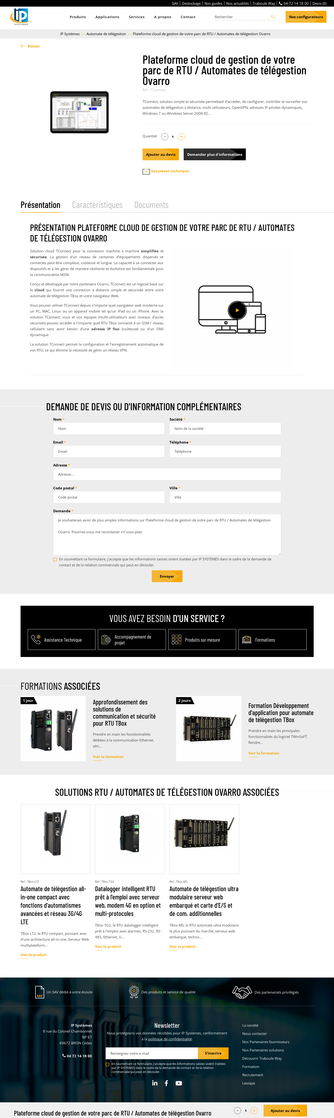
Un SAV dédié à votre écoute (69, 992)
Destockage (191, 3)
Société (175, 419)
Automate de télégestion (107, 33)
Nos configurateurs (306, 16)
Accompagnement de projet (133, 639)
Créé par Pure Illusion (299, 1111)
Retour (30, 46)
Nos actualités (237, 3)
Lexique (248, 1083)
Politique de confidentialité (198, 1111)
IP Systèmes (70, 33)
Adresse (60, 465)
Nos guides (213, 3)
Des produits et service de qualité (168, 992)
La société (250, 1025)
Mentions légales (163, 1111)
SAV (175, 3)
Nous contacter (254, 1033)
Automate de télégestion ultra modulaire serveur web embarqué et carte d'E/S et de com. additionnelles (204, 901)
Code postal (63, 488)
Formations (265, 640)
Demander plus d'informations (214, 154)
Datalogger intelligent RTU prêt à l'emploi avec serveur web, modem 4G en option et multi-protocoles (128, 901)
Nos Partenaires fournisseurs (265, 1041)
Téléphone (178, 442)
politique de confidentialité (170, 1039)
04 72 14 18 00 (294, 3)
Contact (188, 16)
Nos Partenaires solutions (263, 1050)
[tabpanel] (79, 112)
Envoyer (167, 576)
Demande (61, 510)
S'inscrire (213, 1053)
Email (58, 442)
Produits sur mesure (202, 640)
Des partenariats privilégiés (277, 992)
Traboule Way (264, 3)
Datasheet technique (166, 170)
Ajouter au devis (160, 154)
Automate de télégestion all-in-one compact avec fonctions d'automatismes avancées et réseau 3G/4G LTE (53, 905)
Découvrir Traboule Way (262, 1058)
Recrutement (252, 1074)
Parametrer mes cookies (131, 1111)
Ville (173, 488)
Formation (250, 1066)
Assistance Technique (63, 640)
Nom (57, 419)
